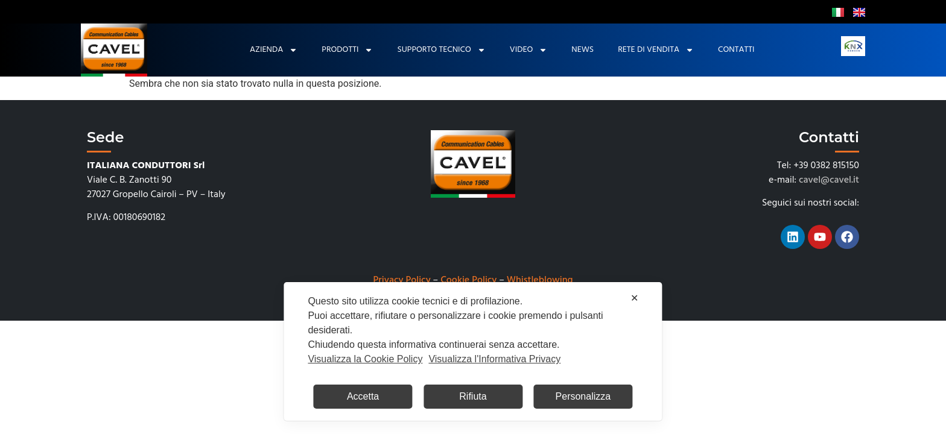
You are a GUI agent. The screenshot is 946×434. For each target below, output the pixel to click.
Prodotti (347, 50)
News (582, 50)
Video (528, 50)
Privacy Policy (402, 280)
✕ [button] (634, 298)
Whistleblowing (540, 280)
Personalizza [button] (583, 396)
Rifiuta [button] (472, 396)
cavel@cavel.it (829, 180)
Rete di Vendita (656, 50)
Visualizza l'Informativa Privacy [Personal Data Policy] (494, 359)
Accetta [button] (363, 396)
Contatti (736, 50)
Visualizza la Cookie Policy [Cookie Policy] (365, 359)
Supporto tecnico (441, 50)
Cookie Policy (468, 280)
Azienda (273, 50)
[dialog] (473, 351)
